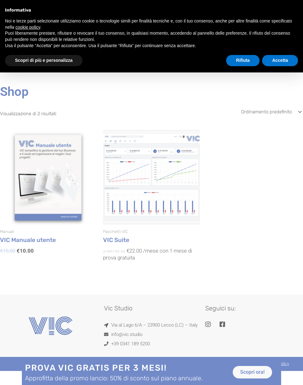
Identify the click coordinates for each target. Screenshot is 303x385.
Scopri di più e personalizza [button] (43, 47)
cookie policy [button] (27, 14)
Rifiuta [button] (243, 47)
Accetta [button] (280, 47)
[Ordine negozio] (271, 112)
